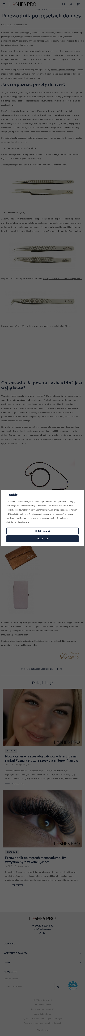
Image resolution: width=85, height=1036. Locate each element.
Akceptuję (42, 538)
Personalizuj (42, 530)
